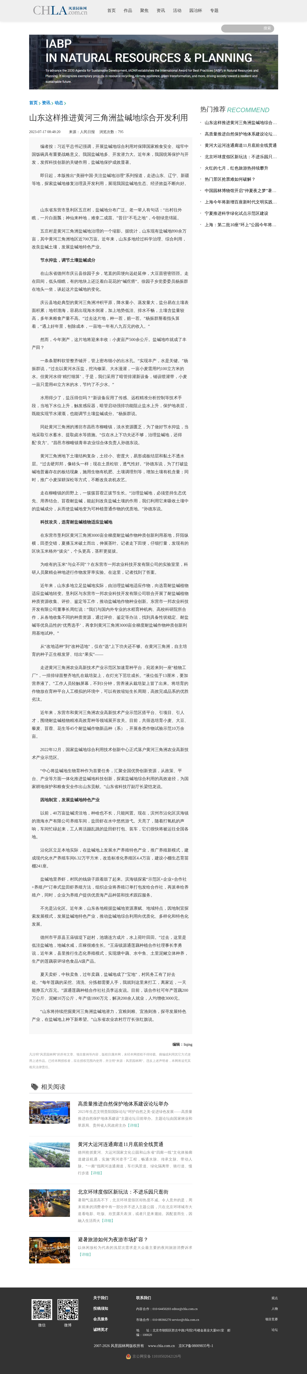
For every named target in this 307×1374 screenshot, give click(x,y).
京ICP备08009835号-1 (196, 1346)
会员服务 (100, 1319)
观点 (275, 1298)
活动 (179, 10)
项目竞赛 (271, 1319)
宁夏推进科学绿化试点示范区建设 (236, 213)
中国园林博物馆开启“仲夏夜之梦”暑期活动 (245, 190)
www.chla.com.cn (161, 1346)
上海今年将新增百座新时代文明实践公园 (243, 202)
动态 (59, 103)
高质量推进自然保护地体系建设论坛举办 (123, 1104)
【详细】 (133, 1125)
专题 (216, 10)
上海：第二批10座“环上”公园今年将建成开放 (247, 224)
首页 (113, 10)
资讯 (163, 10)
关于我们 (100, 1298)
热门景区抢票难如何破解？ (230, 179)
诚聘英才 (100, 1330)
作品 (130, 10)
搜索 (267, 28)
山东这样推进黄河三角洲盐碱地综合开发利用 (247, 122)
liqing (188, 1045)
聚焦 (146, 10)
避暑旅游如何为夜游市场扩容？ (113, 1239)
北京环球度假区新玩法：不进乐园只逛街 (123, 1192)
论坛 (275, 1330)
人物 (275, 1309)
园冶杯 (197, 10)
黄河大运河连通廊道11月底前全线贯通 (120, 1144)
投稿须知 (100, 1309)
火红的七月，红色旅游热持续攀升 (236, 168)
